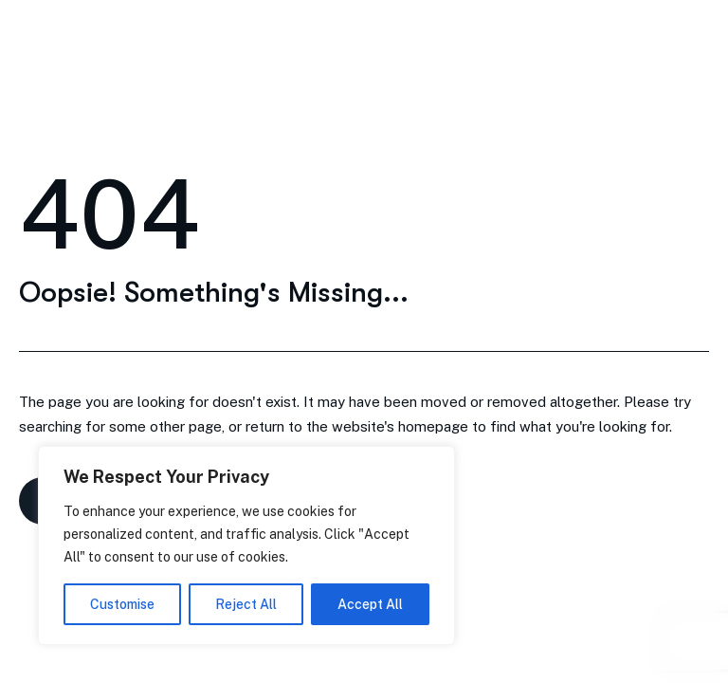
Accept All (370, 604)
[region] (246, 545)
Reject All (246, 604)
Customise (122, 604)
